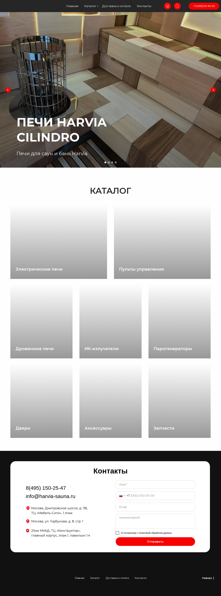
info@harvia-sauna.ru (50, 496)
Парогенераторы (173, 348)
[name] (155, 484)
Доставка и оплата (116, 6)
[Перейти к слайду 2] (109, 162)
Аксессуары (98, 428)
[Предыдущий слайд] (7, 89)
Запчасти (164, 428)
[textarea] (155, 521)
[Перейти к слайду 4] (116, 162)
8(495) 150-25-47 (46, 488)
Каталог (90, 6)
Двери (23, 428)
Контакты (144, 6)
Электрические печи (39, 269)
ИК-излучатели (102, 348)
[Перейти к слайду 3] (112, 162)
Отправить (155, 541)
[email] (155, 507)
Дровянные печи (35, 348)
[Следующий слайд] (213, 89)
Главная (72, 6)
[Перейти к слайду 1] (105, 162)
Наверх (208, 578)
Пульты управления (141, 269)
